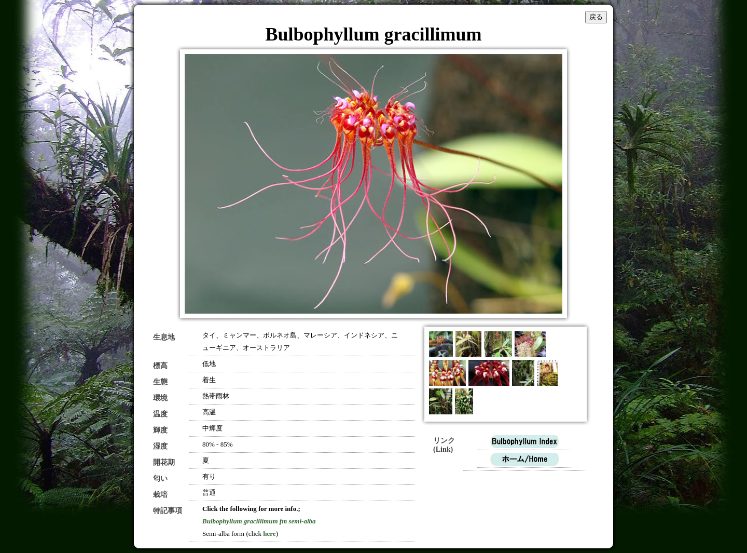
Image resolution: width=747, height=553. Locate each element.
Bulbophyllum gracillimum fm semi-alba (259, 521)
